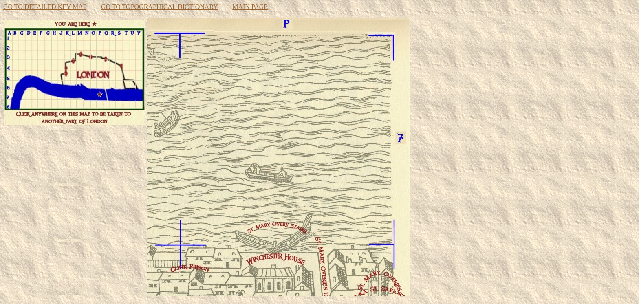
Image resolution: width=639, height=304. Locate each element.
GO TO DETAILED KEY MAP (44, 6)
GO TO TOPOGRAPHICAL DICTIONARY (159, 6)
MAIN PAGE (250, 6)
